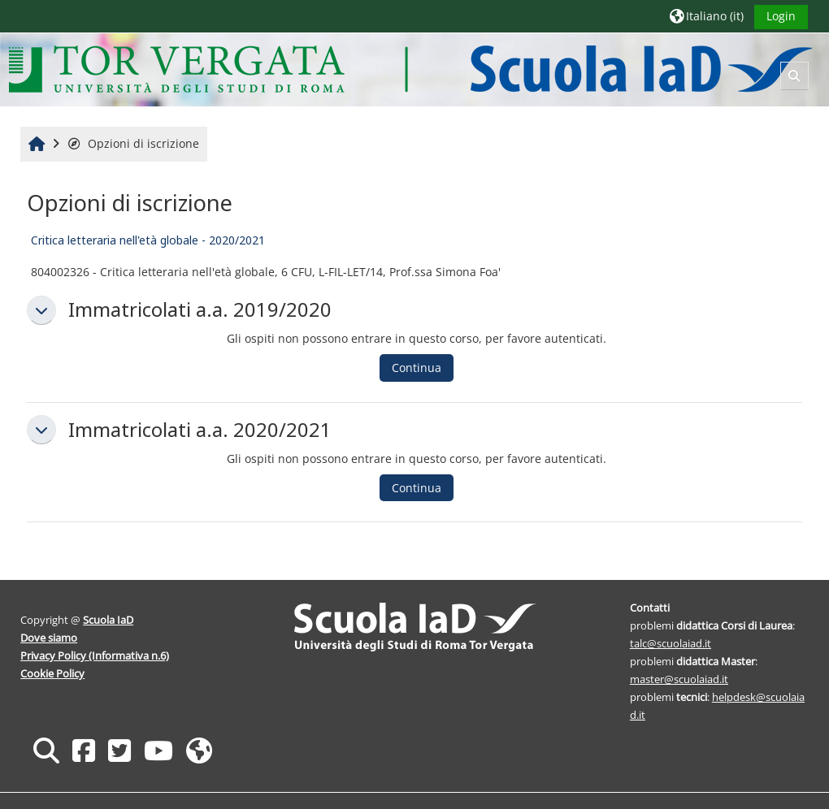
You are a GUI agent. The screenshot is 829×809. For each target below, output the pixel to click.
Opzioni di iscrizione (133, 143)
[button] (705, 15)
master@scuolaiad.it (679, 679)
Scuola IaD (109, 619)
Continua (416, 367)
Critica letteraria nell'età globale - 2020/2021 (148, 240)
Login (780, 16)
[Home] (411, 68)
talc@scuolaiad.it (670, 643)
